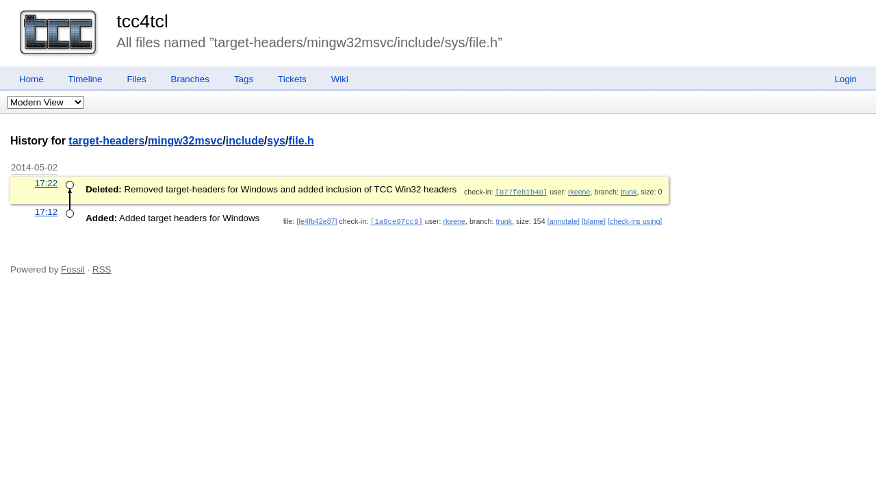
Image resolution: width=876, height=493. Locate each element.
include (245, 141)
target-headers (106, 141)
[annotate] (564, 220)
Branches (190, 79)
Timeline (85, 79)
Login (845, 79)
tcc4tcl (142, 21)
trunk (629, 192)
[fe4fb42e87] (316, 220)
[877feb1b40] (521, 192)
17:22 (46, 183)
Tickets (292, 79)
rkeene (579, 192)
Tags (243, 79)
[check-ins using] (635, 220)
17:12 (46, 211)
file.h (300, 141)
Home (31, 79)
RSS (101, 268)
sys (276, 141)
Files (136, 79)
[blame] (594, 220)
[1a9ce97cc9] (396, 220)
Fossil (73, 268)
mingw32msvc (185, 141)
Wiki (339, 79)
